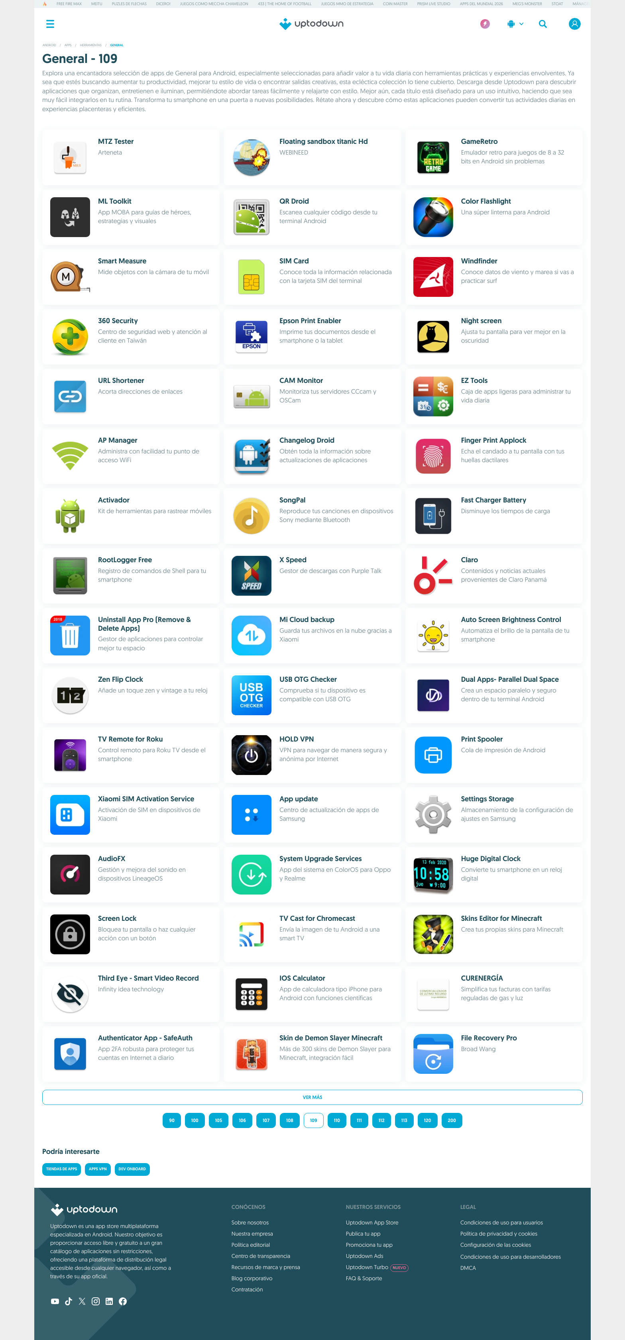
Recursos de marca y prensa (266, 1267)
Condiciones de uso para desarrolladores (510, 1256)
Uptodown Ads (364, 1256)
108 (289, 1120)
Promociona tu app (369, 1244)
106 (242, 1120)
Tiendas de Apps (61, 1169)
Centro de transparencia (261, 1256)
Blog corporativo (252, 1278)
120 (427, 1120)
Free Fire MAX (69, 3)
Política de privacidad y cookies (498, 1233)
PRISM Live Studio (433, 3)
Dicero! (163, 3)
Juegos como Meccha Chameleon (214, 3)
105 (218, 1120)
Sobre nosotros (250, 1222)
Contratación (247, 1289)
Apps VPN (97, 1169)
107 (266, 1120)
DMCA (468, 1267)
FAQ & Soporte (364, 1278)
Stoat (557, 3)
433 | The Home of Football (285, 3)
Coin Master (395, 3)
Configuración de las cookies (495, 1244)
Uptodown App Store (372, 1222)
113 (404, 1120)
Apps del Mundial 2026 (481, 3)
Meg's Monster (527, 3)
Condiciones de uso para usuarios (501, 1222)
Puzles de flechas (129, 3)
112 (382, 1120)
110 (337, 1120)
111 (359, 1120)
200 (452, 1120)
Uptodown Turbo (377, 1267)
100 (195, 1120)
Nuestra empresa (252, 1233)
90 (172, 1120)
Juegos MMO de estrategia (347, 3)
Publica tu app (363, 1233)
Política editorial (251, 1244)
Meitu (96, 3)
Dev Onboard (132, 1169)
